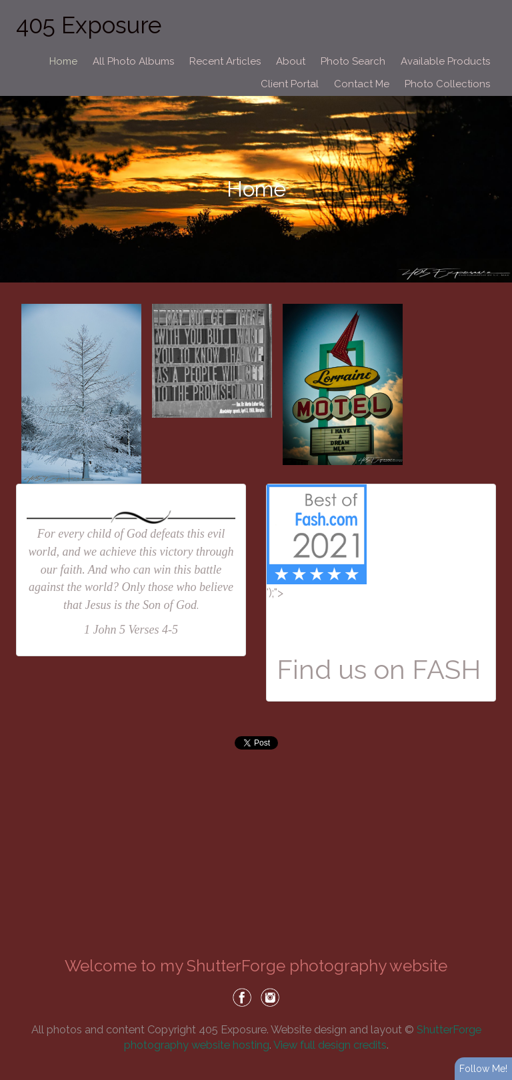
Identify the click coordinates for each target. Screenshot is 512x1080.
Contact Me (361, 84)
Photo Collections (447, 84)
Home (63, 61)
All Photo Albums (133, 61)
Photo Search (353, 61)
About (290, 61)
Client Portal (290, 84)
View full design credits (330, 1044)
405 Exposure (88, 25)
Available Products (445, 61)
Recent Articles (225, 61)
